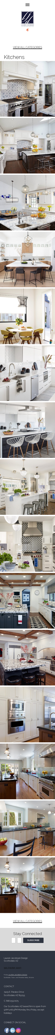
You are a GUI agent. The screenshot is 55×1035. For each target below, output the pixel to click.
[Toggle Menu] (27, 4)
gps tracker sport (12, 967)
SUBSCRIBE (33, 940)
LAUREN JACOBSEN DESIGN (17, 975)
